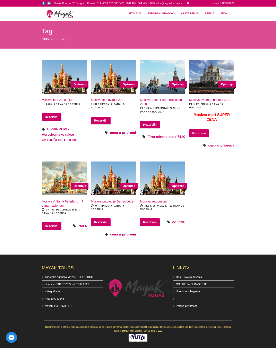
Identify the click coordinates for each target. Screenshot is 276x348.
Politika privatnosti (186, 305)
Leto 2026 (134, 13)
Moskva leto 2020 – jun (57, 99)
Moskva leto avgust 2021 (108, 99)
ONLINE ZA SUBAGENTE (191, 284)
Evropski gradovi (160, 13)
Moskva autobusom (153, 201)
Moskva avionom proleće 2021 (210, 99)
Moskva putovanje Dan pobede (112, 201)
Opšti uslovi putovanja (189, 277)
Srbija (210, 13)
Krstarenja (190, 13)
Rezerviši (51, 117)
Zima (224, 13)
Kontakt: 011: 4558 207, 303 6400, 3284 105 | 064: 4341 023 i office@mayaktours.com (134, 3)
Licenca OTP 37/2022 (222, 3)
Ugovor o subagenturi (188, 291)
